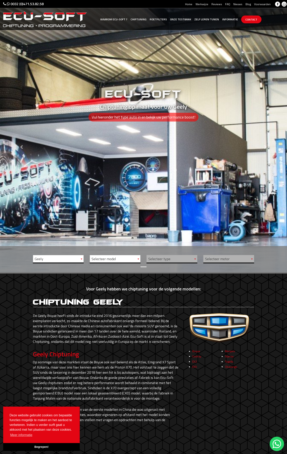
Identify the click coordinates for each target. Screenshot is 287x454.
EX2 (194, 363)
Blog (248, 4)
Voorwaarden (262, 4)
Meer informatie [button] (21, 435)
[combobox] (58, 259)
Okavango (231, 368)
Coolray (196, 357)
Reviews (216, 4)
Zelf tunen (206, 19)
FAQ (227, 4)
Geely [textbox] (39, 259)
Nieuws (237, 4)
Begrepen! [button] (41, 446)
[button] (21, 136)
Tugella (229, 363)
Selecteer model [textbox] (103, 259)
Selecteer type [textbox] (159, 259)
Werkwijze (202, 4)
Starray (229, 357)
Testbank (180, 19)
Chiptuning (138, 19)
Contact (251, 19)
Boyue (196, 352)
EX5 (194, 368)
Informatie (230, 19)
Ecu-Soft (113, 19)
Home (188, 4)
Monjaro (230, 352)
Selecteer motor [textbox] (217, 259)
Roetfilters (158, 19)
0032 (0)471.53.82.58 (23, 4)
